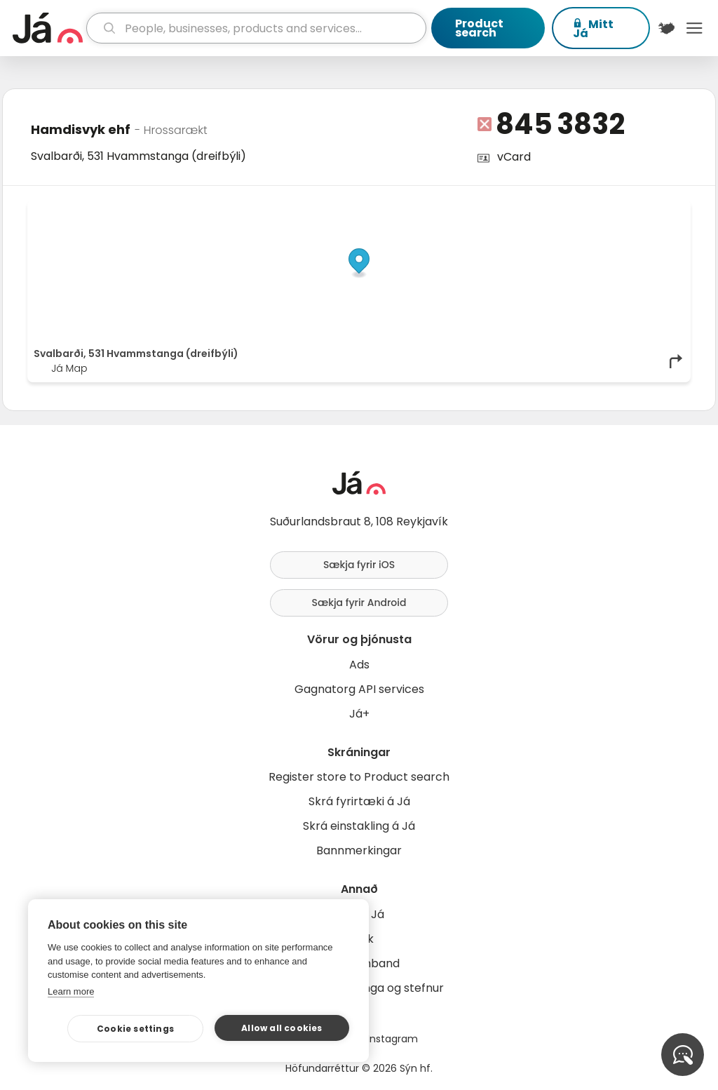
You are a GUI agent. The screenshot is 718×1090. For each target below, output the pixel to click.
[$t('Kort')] (667, 28)
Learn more (71, 991)
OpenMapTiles (657, 210)
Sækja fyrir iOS (359, 565)
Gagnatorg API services (359, 689)
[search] (256, 28)
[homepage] (48, 28)
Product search (479, 28)
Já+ (359, 714)
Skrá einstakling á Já (359, 826)
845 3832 (560, 124)
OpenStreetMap (589, 210)
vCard (514, 157)
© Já (540, 210)
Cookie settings (135, 1029)
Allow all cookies (281, 1028)
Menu (694, 28)
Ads (359, 665)
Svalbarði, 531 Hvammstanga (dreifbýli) (138, 156)
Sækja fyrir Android (359, 603)
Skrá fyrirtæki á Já (359, 801)
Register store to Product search (359, 777)
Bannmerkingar (359, 850)
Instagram (392, 1039)
